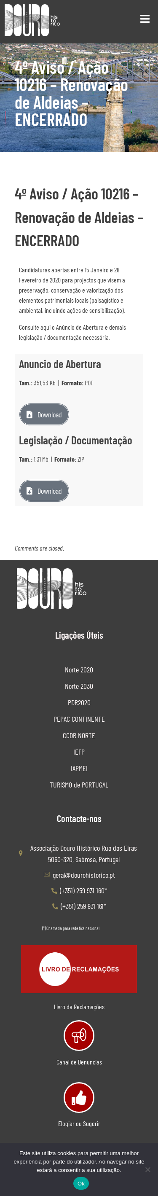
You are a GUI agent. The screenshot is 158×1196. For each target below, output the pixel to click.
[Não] (147, 1169)
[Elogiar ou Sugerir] (79, 1097)
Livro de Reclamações (79, 1006)
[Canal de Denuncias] (79, 1035)
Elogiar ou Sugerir (79, 1123)
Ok (81, 1183)
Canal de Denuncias (79, 1062)
